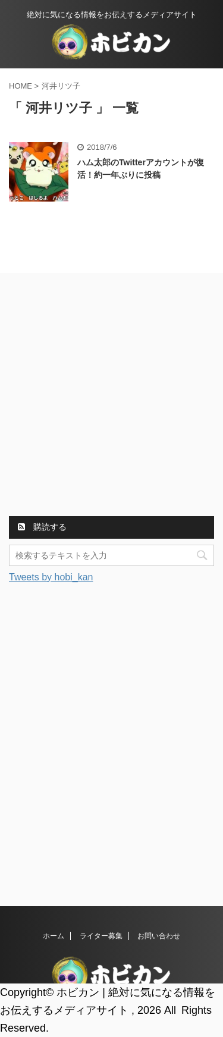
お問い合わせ (158, 936)
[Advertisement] (111, 396)
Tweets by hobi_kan (51, 577)
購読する (42, 527)
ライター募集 (101, 936)
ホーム (53, 936)
